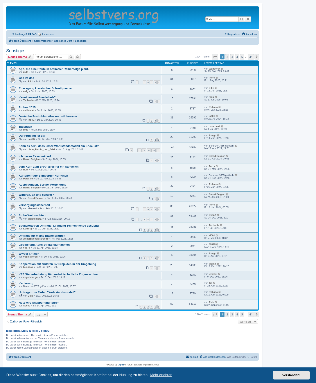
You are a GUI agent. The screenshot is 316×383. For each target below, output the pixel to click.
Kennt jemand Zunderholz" (37, 97)
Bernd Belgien (31, 159)
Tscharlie (28, 100)
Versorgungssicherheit (34, 205)
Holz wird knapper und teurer (39, 302)
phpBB (121, 364)
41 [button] (251, 57)
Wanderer (214, 68)
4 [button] (237, 57)
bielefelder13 (35, 218)
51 (139, 150)
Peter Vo (28, 178)
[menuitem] (32, 34)
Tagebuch (25, 126)
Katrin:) (27, 228)
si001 (212, 116)
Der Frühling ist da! (32, 135)
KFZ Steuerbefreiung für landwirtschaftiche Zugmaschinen (59, 274)
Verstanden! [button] (291, 375)
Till (210, 283)
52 (144, 150)
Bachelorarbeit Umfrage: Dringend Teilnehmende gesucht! (59, 225)
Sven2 (212, 215)
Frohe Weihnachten (32, 215)
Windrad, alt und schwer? (36, 194)
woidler (213, 274)
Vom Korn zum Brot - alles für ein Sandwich (49, 166)
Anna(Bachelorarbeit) (35, 238)
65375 (26, 247)
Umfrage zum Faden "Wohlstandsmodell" (47, 292)
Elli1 (30, 81)
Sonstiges (15, 50)
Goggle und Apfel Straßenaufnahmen (44, 244)
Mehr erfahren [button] (161, 375)
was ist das (26, 78)
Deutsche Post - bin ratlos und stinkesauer (48, 116)
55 (158, 150)
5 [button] (242, 57)
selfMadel (28, 110)
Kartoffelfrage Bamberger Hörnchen (43, 175)
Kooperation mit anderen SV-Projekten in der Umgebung (57, 264)
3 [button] (232, 57)
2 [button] (227, 57)
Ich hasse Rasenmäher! (35, 156)
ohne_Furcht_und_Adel (41, 149)
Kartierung (26, 283)
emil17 (31, 139)
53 (149, 150)
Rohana (213, 107)
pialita (212, 263)
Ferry (212, 77)
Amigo (212, 135)
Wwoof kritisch (29, 253)
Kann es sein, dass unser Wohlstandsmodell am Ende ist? (59, 146)
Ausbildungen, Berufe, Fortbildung (42, 184)
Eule (30, 295)
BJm (26, 169)
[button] (215, 56)
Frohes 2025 (27, 107)
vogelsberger (30, 256)
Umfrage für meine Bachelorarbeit (42, 235)
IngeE (31, 119)
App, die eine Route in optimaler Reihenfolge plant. (54, 69)
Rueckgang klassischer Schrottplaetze (45, 88)
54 (153, 150)
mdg (25, 72)
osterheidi (215, 126)
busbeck (28, 267)
